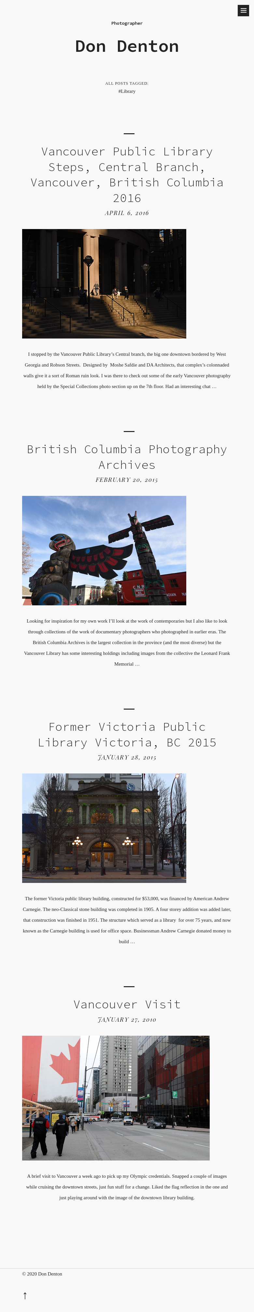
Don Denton (127, 46)
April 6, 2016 (127, 213)
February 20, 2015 (127, 479)
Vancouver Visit (127, 1004)
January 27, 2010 (127, 1019)
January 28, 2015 (127, 757)
